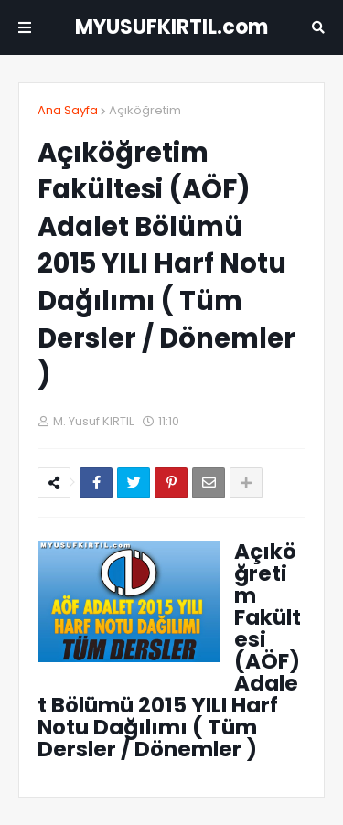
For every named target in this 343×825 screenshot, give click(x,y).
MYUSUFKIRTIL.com (171, 27)
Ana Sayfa (68, 110)
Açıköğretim (145, 110)
